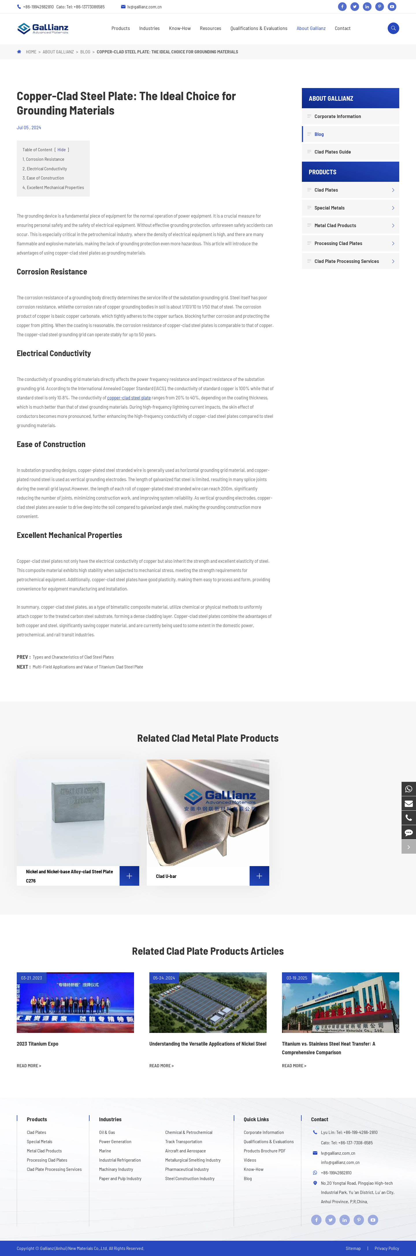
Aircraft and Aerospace (185, 1150)
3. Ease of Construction (43, 177)
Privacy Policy (387, 1248)
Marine (105, 1150)
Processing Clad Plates (335, 243)
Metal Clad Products (332, 225)
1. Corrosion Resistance (43, 159)
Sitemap (353, 1248)
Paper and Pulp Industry (120, 1178)
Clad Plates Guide (330, 152)
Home (31, 51)
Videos (250, 1159)
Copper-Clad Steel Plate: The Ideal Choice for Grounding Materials (167, 51)
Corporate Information (335, 116)
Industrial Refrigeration (120, 1159)
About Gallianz (311, 28)
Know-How (180, 28)
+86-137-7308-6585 (355, 1142)
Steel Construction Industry (190, 1178)
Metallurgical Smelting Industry (193, 1159)
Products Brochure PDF (265, 1150)
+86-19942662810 (39, 6)
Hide (61, 149)
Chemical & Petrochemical (188, 1132)
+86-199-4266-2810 (360, 1132)
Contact (343, 28)
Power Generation (115, 1141)
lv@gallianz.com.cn (144, 6)
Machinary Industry (116, 1169)
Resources (210, 28)
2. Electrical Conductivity (45, 168)
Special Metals (327, 208)
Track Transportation (183, 1141)
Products (121, 28)
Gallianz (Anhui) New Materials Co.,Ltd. (74, 1248)
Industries (149, 28)
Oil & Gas (107, 1132)
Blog (85, 51)
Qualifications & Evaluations (259, 28)
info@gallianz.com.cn (340, 1162)
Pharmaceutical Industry (187, 1169)
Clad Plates (323, 190)
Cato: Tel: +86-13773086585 (80, 6)
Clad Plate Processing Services (344, 261)
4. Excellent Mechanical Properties (53, 187)
